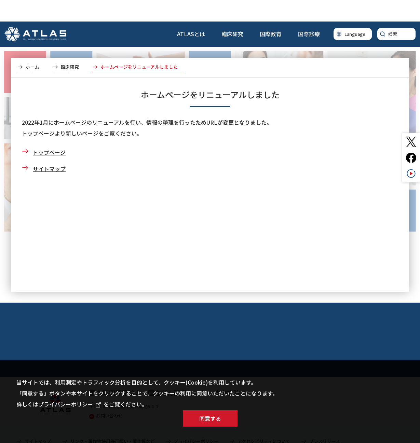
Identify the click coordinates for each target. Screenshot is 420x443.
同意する (210, 418)
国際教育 (271, 12)
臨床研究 (232, 12)
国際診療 (309, 12)
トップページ (49, 131)
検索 (392, 12)
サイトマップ (49, 147)
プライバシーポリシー (69, 404)
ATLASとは (191, 12)
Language (354, 12)
